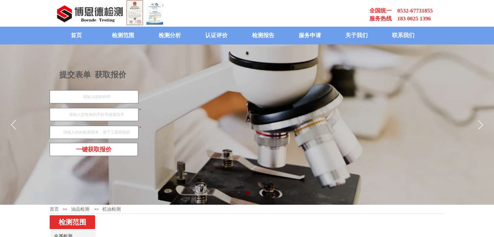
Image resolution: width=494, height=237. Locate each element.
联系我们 (403, 35)
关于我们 (356, 35)
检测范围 (123, 35)
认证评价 (216, 35)
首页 (76, 35)
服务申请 (310, 35)
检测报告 (263, 35)
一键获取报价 (93, 149)
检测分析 (170, 35)
